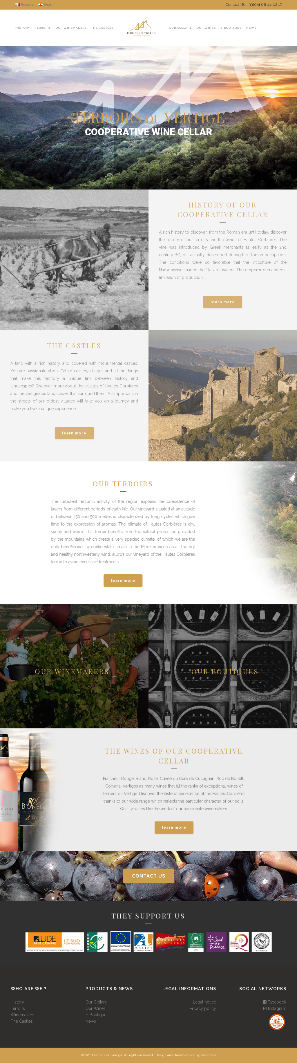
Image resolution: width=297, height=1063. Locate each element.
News (91, 1021)
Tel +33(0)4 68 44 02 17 (262, 4)
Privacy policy (203, 1008)
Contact (232, 4)
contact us (148, 876)
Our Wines (96, 1008)
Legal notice (204, 1002)
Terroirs (18, 1008)
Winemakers (22, 1015)
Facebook (274, 1002)
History (17, 1002)
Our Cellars (96, 1002)
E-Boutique (96, 1015)
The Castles (22, 1021)
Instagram (274, 1008)
